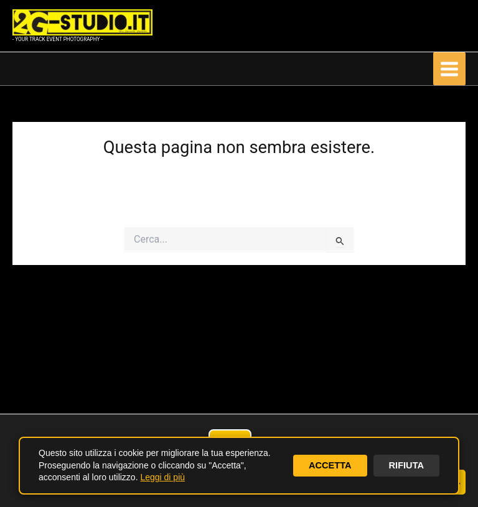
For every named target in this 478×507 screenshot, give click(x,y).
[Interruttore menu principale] (449, 68)
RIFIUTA (406, 465)
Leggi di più (162, 477)
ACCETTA (330, 465)
